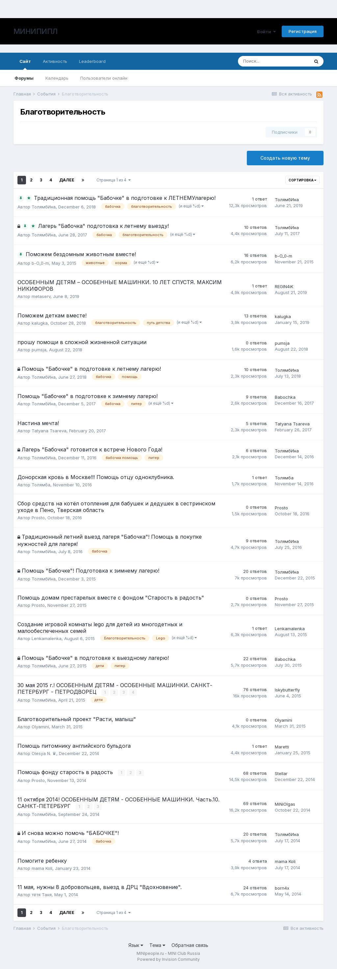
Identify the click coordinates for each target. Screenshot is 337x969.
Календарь (56, 78)
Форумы (24, 78)
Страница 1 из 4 (113, 179)
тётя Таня (42, 894)
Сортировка (302, 180)
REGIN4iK (284, 286)
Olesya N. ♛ (44, 753)
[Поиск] (273, 61)
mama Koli (42, 868)
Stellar (281, 773)
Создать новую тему (285, 158)
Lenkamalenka (47, 638)
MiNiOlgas (285, 804)
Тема (157, 945)
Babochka (285, 397)
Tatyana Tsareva (49, 430)
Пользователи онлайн (103, 78)
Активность (55, 61)
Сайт (25, 64)
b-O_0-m (40, 263)
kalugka (40, 323)
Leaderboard (92, 61)
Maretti (282, 746)
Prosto (38, 517)
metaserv (41, 296)
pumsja (39, 349)
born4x (282, 888)
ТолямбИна (44, 206)
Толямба (41, 484)
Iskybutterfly (287, 689)
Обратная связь (189, 945)
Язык (135, 945)
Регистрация (303, 31)
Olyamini (40, 726)
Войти (266, 31)
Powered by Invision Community (168, 959)
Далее (66, 179)
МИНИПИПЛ (35, 31)
